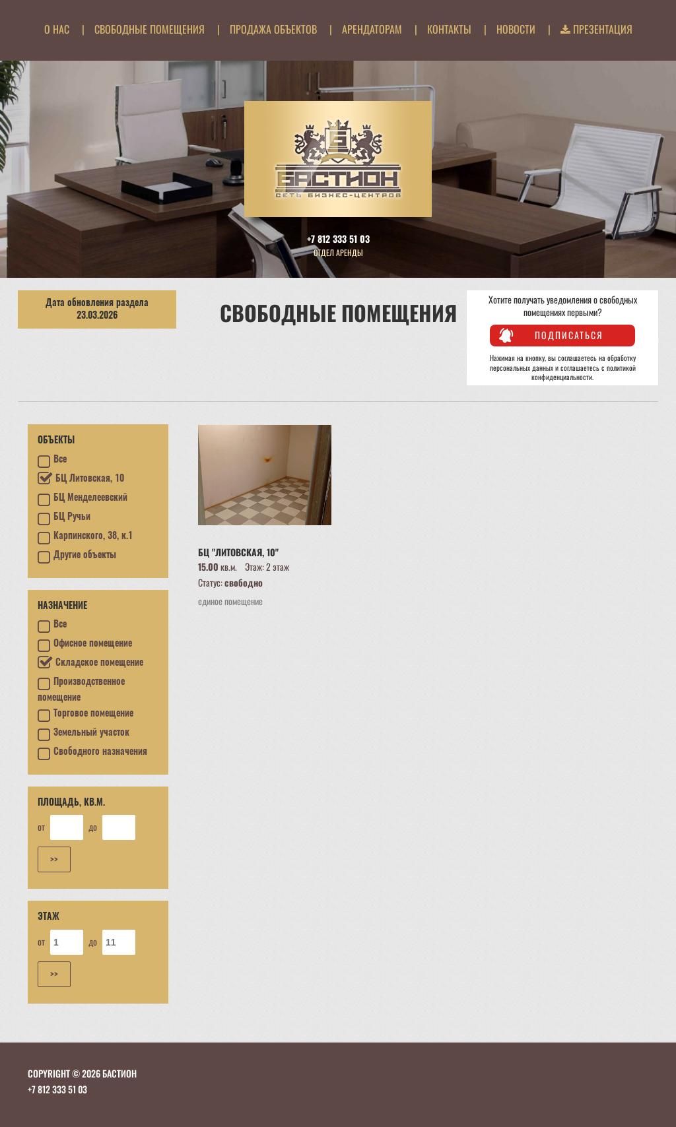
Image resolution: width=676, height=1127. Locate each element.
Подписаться (569, 335)
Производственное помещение (81, 689)
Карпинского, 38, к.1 (85, 538)
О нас (56, 29)
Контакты (449, 29)
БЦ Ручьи (64, 519)
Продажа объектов (273, 29)
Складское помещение (90, 663)
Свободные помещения (149, 29)
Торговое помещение (85, 715)
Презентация (596, 29)
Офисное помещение (85, 645)
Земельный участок (83, 734)
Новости (515, 29)
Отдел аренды (338, 252)
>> (54, 859)
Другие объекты (77, 557)
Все (52, 461)
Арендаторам (372, 29)
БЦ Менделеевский (82, 499)
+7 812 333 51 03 (338, 238)
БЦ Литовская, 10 (81, 479)
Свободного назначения (92, 753)
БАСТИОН (119, 1073)
